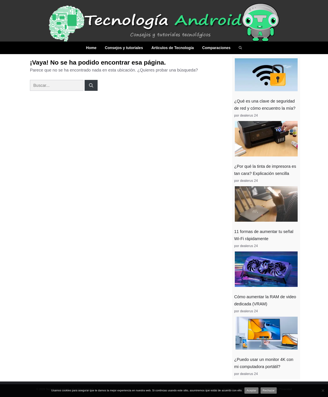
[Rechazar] (323, 390)
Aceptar (251, 390)
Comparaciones (216, 48)
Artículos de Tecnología (172, 48)
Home (91, 48)
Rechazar (269, 390)
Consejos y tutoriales (124, 48)
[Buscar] (91, 85)
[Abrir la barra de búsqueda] (240, 48)
